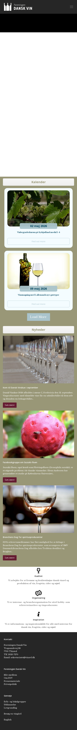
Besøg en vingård (12, 714)
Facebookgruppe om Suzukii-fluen (20, 462)
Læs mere (10, 405)
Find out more (38, 241)
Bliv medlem (10, 675)
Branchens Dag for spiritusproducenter (23, 537)
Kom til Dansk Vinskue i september (20, 387)
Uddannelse (10, 704)
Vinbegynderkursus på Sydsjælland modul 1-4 (38, 232)
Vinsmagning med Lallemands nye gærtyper (38, 295)
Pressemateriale (12, 681)
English (8, 719)
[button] (71, 7)
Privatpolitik (10, 684)
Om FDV (8, 678)
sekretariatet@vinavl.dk (23, 657)
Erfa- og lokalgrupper (15, 701)
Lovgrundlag (10, 708)
